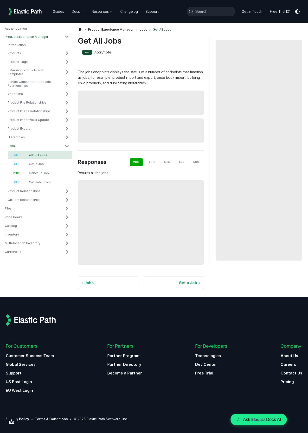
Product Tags (18, 62)
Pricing (287, 381)
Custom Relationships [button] (24, 200)
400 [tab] (151, 162)
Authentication (16, 28)
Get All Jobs (38, 155)
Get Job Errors (40, 182)
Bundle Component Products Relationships (29, 83)
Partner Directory (124, 364)
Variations (15, 94)
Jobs (11, 146)
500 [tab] (196, 162)
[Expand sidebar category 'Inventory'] (67, 234)
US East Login (19, 381)
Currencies (13, 252)
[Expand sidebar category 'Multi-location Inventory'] (67, 243)
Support (152, 11)
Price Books (13, 217)
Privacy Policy (17, 419)
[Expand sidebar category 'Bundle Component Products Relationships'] (67, 83)
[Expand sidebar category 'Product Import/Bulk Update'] (67, 120)
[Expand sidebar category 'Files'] (67, 208)
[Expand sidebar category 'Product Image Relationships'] (67, 111)
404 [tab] (167, 162)
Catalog (11, 226)
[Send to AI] (11, 421)
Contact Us (291, 373)
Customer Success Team (30, 355)
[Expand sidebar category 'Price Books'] (67, 217)
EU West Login (19, 390)
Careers (288, 364)
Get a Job (36, 164)
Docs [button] (76, 11)
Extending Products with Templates (26, 72)
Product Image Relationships (29, 111)
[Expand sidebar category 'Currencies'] (67, 252)
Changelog (129, 11)
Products (14, 53)
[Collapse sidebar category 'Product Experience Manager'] (67, 36)
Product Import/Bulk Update (28, 120)
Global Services (21, 364)
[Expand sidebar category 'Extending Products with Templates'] (67, 72)
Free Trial (279, 11)
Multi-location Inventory (22, 243)
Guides (58, 11)
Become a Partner (124, 373)
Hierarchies (16, 137)
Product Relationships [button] (24, 191)
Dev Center (206, 364)
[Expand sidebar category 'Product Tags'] (67, 62)
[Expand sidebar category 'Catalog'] (67, 226)
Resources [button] (100, 11)
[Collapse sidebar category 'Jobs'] (67, 146)
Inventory (12, 234)
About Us (289, 355)
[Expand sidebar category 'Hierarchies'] (67, 137)
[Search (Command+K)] (211, 11)
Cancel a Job (39, 173)
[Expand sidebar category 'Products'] (67, 53)
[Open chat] (259, 419)
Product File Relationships (27, 102)
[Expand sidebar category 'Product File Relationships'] (67, 102)
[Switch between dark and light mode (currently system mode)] (297, 11)
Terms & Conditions (51, 419)
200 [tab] (136, 162)
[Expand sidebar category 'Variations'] (67, 94)
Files (8, 208)
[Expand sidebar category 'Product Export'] (67, 128)
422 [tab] (181, 162)
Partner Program (123, 355)
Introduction (17, 45)
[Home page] (80, 29)
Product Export (19, 128)
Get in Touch (252, 11)
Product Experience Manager (26, 37)
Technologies (208, 355)
